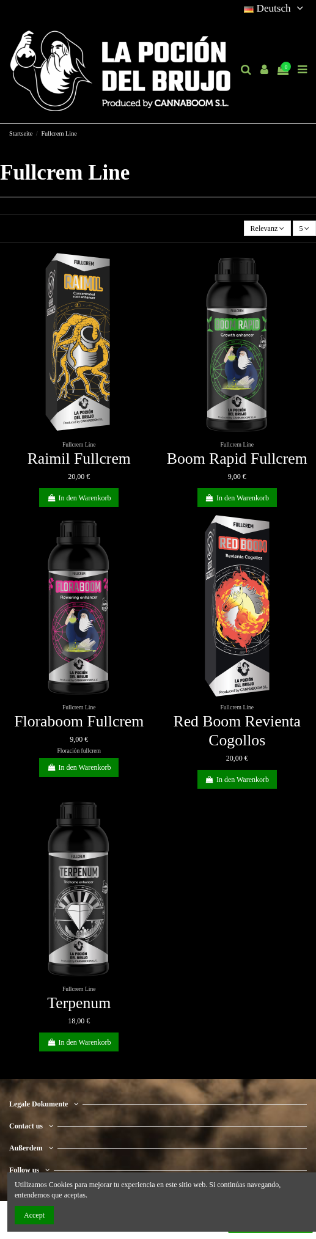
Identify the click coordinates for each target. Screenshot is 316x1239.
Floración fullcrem (79, 750)
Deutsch (275, 8)
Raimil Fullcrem (79, 458)
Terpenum (79, 1003)
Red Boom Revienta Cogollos (237, 730)
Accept (34, 1215)
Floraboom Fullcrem (79, 721)
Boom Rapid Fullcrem (237, 458)
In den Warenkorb (79, 498)
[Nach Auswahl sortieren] (267, 228)
